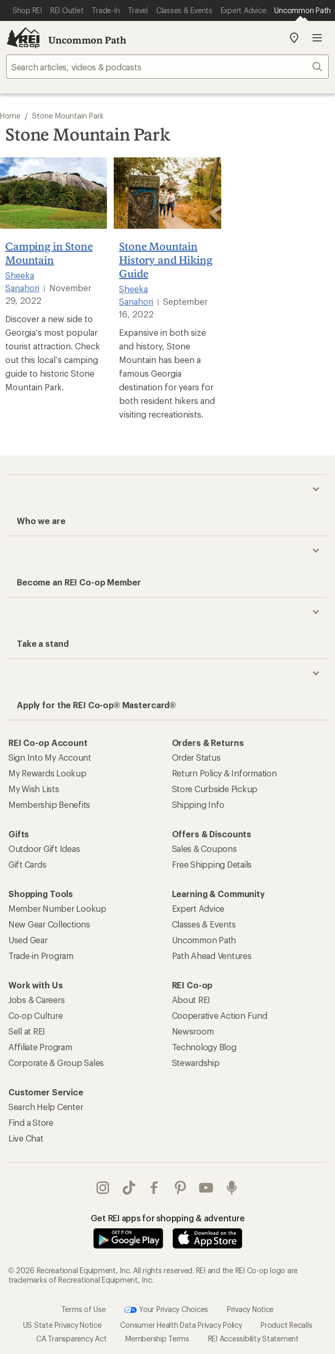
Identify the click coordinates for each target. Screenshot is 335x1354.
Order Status (196, 757)
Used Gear (28, 940)
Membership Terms (157, 1338)
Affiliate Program (40, 1047)
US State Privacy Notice (62, 1324)
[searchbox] (167, 67)
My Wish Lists (33, 789)
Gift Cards (27, 864)
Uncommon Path (87, 40)
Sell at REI (26, 1031)
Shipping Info (198, 804)
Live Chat (26, 1138)
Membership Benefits (49, 804)
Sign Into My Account (49, 757)
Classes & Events (204, 924)
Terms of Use (83, 1308)
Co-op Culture (35, 1015)
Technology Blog (204, 1047)
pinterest (180, 1187)
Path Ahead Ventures (212, 956)
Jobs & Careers (36, 1000)
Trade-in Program (40, 956)
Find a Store (30, 1122)
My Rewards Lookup (47, 773)
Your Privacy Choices (166, 1310)
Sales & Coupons (204, 849)
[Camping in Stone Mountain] (53, 193)
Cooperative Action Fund (219, 1015)
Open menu (317, 37)
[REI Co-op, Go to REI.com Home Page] (23, 37)
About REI (191, 1000)
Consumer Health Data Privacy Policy (181, 1324)
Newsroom (193, 1031)
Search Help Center (45, 1107)
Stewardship (196, 1063)
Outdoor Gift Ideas (44, 849)
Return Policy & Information (224, 773)
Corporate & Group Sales (56, 1063)
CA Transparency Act (71, 1338)
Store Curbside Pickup (215, 789)
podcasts (231, 1187)
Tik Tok (129, 1187)
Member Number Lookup (57, 908)
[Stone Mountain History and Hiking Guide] (167, 193)
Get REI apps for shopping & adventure (168, 1218)
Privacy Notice (250, 1308)
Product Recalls (286, 1324)
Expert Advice (198, 908)
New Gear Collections (49, 924)
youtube (206, 1187)
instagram (102, 1187)
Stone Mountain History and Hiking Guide (165, 260)
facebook (154, 1187)
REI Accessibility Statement (253, 1338)
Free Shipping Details (212, 864)
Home (10, 115)
